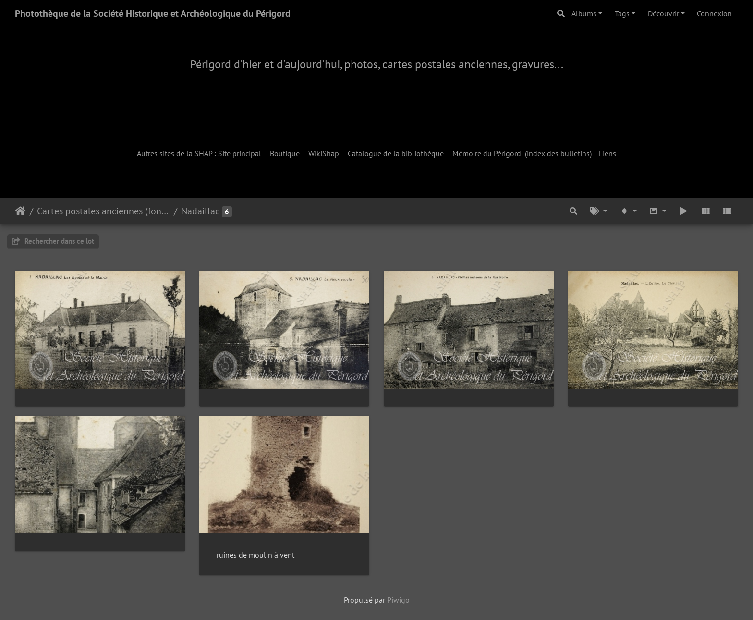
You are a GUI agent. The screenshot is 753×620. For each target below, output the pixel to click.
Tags (622, 13)
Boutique (285, 153)
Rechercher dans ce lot (53, 241)
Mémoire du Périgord (486, 153)
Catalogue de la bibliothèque (396, 153)
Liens (607, 153)
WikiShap (323, 153)
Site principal (239, 153)
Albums (583, 13)
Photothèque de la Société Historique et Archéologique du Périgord (153, 13)
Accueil (20, 211)
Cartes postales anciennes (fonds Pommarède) (103, 211)
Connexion (714, 13)
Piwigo (398, 600)
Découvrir (663, 13)
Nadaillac (200, 211)
